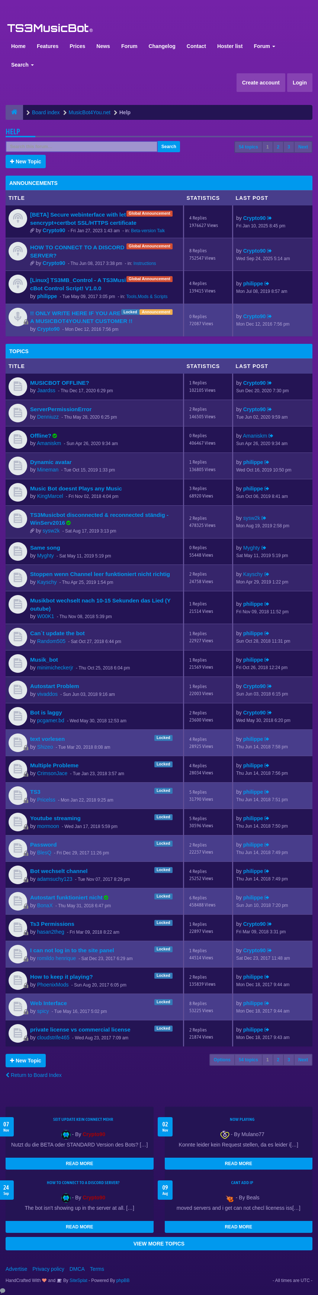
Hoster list (229, 46)
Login (300, 83)
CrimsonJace (52, 773)
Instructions (145, 263)
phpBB (123, 1280)
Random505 (51, 641)
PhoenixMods (53, 985)
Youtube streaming (55, 818)
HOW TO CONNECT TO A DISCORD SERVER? (83, 1182)
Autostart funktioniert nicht (66, 897)
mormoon (48, 826)
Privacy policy (48, 1269)
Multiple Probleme (54, 765)
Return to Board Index (34, 1075)
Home (18, 46)
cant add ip (242, 1182)
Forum (129, 46)
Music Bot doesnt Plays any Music (76, 488)
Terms (97, 1269)
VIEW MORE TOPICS (159, 1244)
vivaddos (47, 694)
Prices (77, 46)
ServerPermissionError (60, 409)
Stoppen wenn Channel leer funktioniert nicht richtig (100, 574)
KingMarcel (50, 496)
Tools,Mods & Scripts (146, 296)
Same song (45, 547)
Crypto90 (54, 230)
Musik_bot (44, 659)
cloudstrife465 (53, 1037)
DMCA (77, 1269)
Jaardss (46, 390)
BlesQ (44, 853)
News (103, 46)
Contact (196, 46)
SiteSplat (77, 1280)
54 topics (248, 147)
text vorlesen (47, 739)
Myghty (45, 556)
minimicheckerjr (55, 668)
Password (43, 844)
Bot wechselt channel (59, 871)
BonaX (45, 905)
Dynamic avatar (51, 462)
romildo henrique (56, 958)
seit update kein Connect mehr (83, 1119)
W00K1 (45, 616)
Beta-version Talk (148, 230)
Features (47, 46)
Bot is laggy (46, 712)
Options (222, 1059)
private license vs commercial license (80, 1029)
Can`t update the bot (57, 633)
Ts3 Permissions (52, 924)
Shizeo (45, 747)
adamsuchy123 (55, 879)
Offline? (40, 435)
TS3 (35, 792)
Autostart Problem (54, 686)
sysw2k (51, 531)
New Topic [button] (25, 161)
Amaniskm (49, 443)
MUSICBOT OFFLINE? (59, 383)
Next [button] (303, 147)
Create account (261, 83)
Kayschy (47, 582)
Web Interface (48, 1003)
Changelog (161, 46)
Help (13, 131)
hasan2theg (50, 932)
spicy (43, 1011)
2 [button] (278, 147)
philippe (47, 296)
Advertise (16, 1269)
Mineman (48, 470)
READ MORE (79, 1163)
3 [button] (289, 147)
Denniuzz (48, 417)
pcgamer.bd (50, 720)
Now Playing (242, 1119)
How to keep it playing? (61, 976)
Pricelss (46, 800)
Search (22, 65)
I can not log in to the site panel (72, 950)
